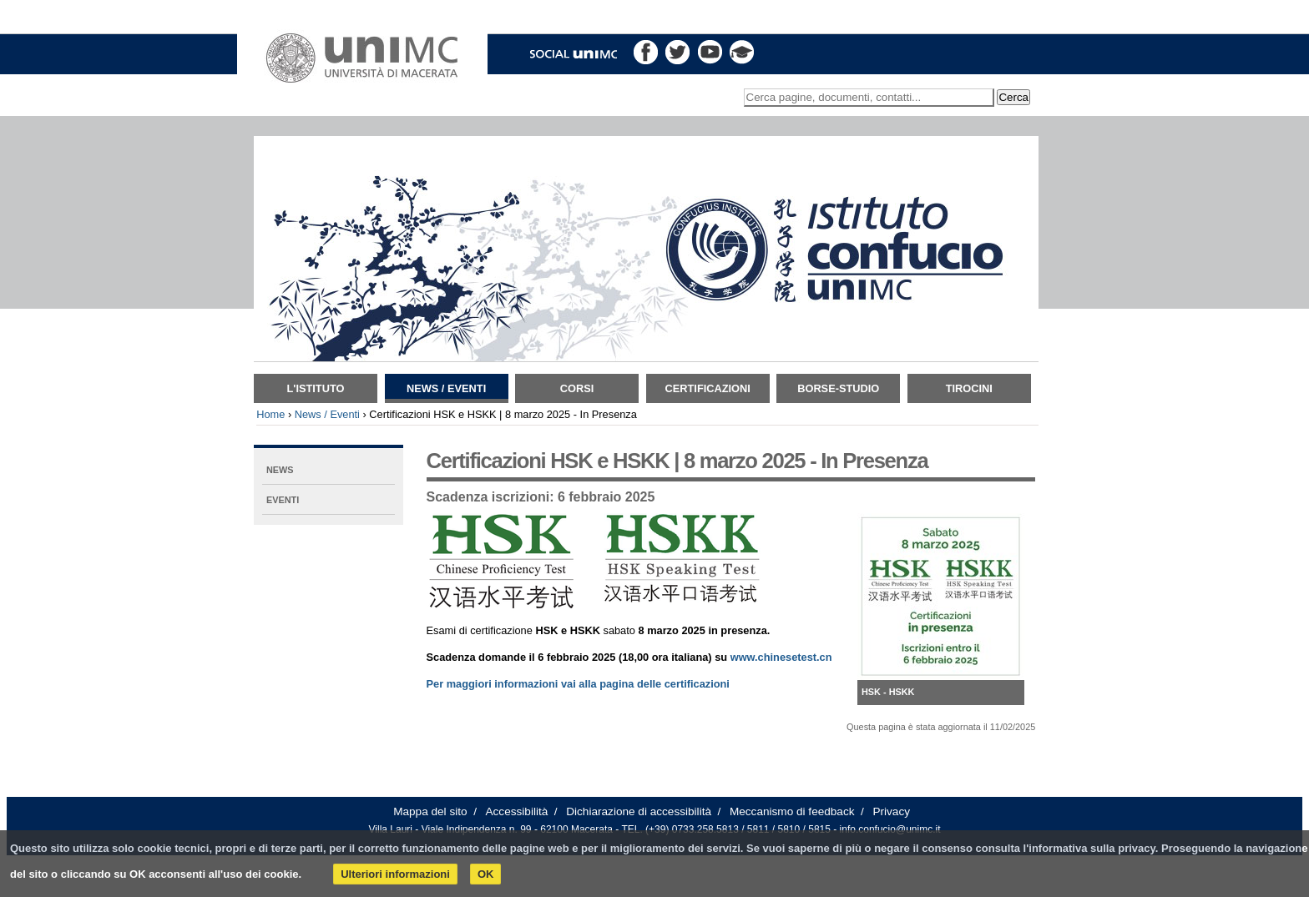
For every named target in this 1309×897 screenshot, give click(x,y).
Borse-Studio (838, 388)
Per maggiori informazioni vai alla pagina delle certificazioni (578, 684)
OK (486, 874)
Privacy (891, 811)
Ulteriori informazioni (395, 874)
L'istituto (316, 388)
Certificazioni (708, 388)
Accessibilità (517, 811)
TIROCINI (969, 388)
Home (270, 414)
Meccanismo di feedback (792, 811)
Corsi (577, 388)
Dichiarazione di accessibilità (638, 811)
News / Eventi (446, 388)
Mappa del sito (430, 811)
